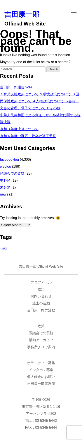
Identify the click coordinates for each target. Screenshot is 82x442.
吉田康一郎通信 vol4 (16, 87)
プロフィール (41, 282)
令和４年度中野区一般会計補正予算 (28, 136)
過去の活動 (41, 303)
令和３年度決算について (19, 129)
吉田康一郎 (21, 14)
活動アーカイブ (41, 340)
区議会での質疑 (12, 173)
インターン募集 (41, 370)
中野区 (5, 180)
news (4, 194)
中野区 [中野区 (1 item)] (3, 248)
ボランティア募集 (41, 363)
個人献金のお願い (41, 377)
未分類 (5, 187)
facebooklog (9, 159)
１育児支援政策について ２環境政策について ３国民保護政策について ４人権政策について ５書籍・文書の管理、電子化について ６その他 (39, 101)
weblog (5, 166)
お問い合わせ (41, 296)
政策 (41, 289)
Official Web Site (25, 24)
